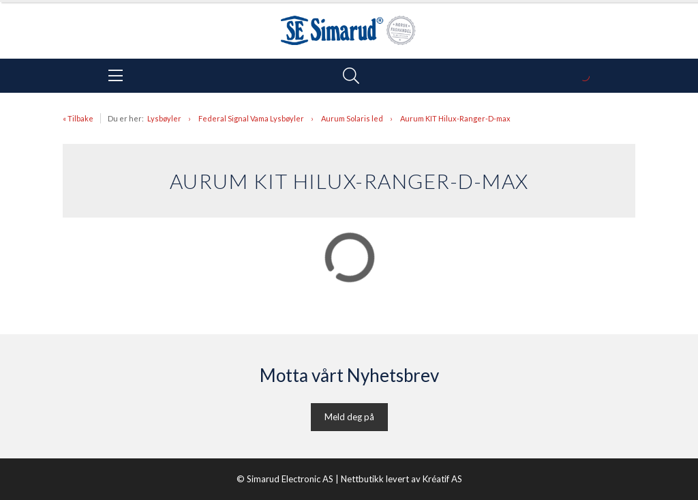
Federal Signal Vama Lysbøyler (251, 118)
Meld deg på (349, 416)
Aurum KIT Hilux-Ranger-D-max (455, 118)
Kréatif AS (442, 478)
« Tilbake (78, 118)
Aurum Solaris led (352, 118)
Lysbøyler (164, 118)
